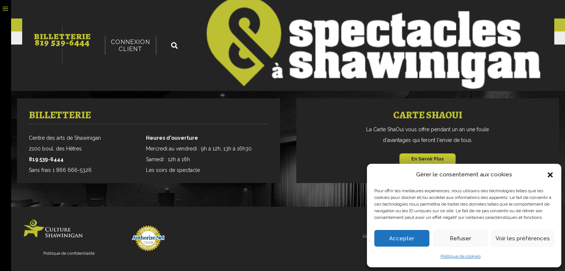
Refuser (460, 238)
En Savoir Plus (427, 159)
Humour (161, 38)
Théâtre (70, 38)
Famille (281, 38)
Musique (38, 38)
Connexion (491, 9)
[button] (550, 175)
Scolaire (329, 38)
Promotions (220, 25)
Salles (294, 25)
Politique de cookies (460, 256)
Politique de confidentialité (69, 253)
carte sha (171, 25)
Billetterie (122, 8)
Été (304, 38)
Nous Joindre (335, 25)
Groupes (261, 25)
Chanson (103, 38)
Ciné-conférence (236, 38)
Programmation (61, 25)
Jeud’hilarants (372, 38)
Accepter (401, 238)
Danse (133, 38)
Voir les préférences (523, 238)
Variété (191, 38)
